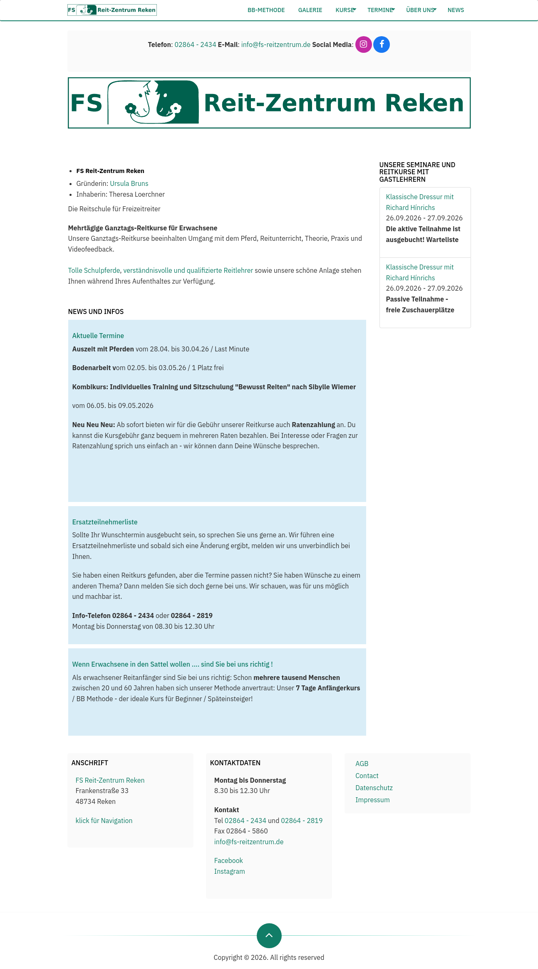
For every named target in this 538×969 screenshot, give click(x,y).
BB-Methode (266, 10)
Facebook (228, 860)
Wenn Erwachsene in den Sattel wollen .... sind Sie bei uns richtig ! (172, 664)
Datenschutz (374, 788)
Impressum (372, 800)
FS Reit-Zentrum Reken (110, 780)
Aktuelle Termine (98, 335)
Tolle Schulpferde (94, 270)
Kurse (346, 10)
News (456, 10)
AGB (362, 763)
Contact (367, 775)
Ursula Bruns (129, 183)
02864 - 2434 (195, 44)
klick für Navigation (104, 820)
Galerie (310, 10)
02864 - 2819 (301, 820)
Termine (381, 10)
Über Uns (421, 10)
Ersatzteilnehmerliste (105, 522)
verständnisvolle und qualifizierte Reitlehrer (188, 270)
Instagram (229, 871)
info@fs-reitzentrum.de (276, 44)
